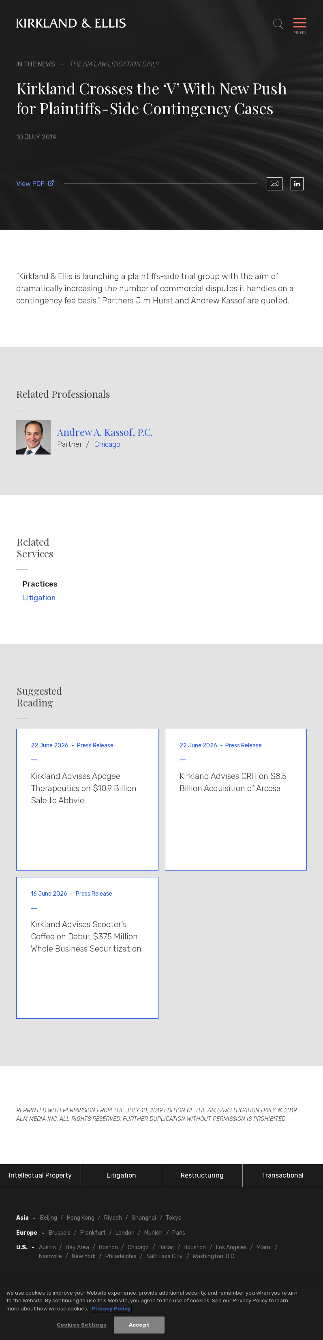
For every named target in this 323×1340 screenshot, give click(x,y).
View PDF (35, 184)
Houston (195, 1247)
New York (84, 1256)
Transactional (283, 1175)
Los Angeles (231, 1247)
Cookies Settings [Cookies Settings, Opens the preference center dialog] (82, 1325)
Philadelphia (121, 1256)
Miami (264, 1247)
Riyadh (113, 1217)
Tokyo (174, 1217)
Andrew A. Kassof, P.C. (105, 431)
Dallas (166, 1247)
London (125, 1232)
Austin (47, 1247)
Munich (153, 1232)
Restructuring (202, 1175)
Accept (139, 1325)
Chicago (107, 444)
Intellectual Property (40, 1175)
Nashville (50, 1256)
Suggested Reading (39, 697)
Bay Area (77, 1247)
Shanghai (144, 1217)
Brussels (60, 1232)
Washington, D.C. (214, 1256)
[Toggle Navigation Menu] (300, 24)
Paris (178, 1232)
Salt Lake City (164, 1256)
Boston (108, 1247)
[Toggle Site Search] (278, 24)
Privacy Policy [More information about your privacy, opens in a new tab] (111, 1309)
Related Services (35, 548)
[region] (161, 1310)
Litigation (39, 597)
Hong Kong (80, 1217)
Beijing (48, 1217)
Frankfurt (93, 1232)
